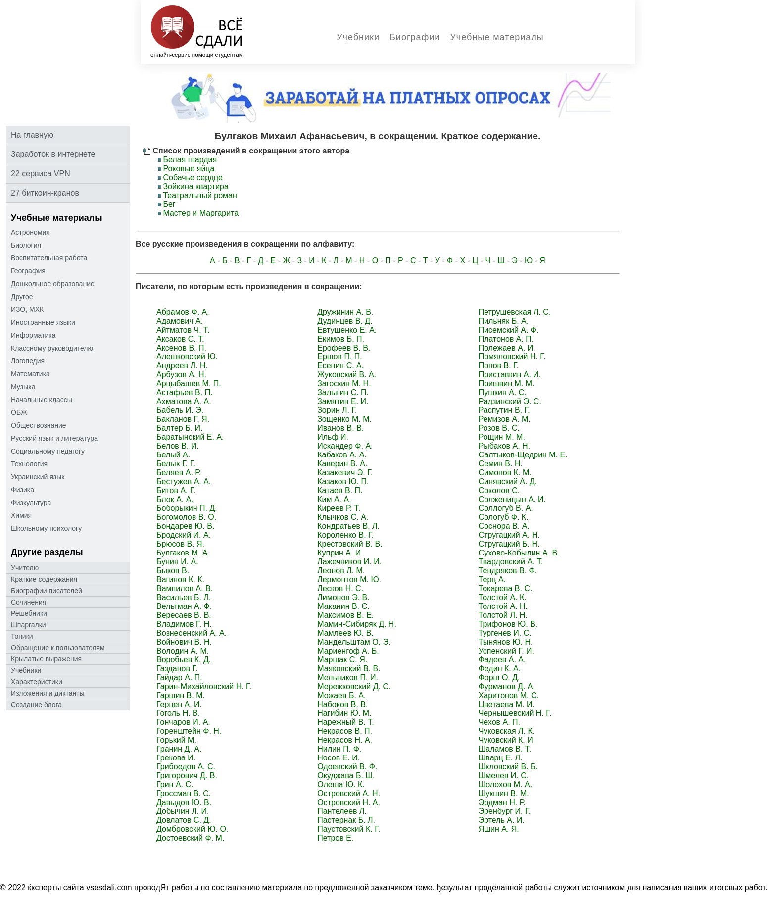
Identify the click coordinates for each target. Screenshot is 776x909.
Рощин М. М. (502, 437)
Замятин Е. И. (342, 401)
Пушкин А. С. (503, 392)
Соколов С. (499, 490)
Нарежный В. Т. (345, 722)
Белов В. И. (177, 446)
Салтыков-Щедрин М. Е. (523, 455)
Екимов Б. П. (340, 339)
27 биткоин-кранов (45, 193)
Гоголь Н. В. (178, 713)
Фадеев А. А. (502, 660)
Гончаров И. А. (183, 722)
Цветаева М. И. (506, 704)
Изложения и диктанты (48, 693)
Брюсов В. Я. (180, 544)
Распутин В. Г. (504, 410)
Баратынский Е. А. (190, 437)
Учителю (25, 568)
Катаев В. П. (339, 490)
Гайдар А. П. (179, 677)
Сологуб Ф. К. (504, 517)
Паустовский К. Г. (348, 829)
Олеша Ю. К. (341, 784)
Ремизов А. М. (505, 419)
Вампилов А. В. (184, 588)
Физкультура (31, 502)
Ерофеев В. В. (343, 348)
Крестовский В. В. (349, 544)
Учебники (358, 37)
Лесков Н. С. (340, 588)
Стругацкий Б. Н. (509, 544)
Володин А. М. (182, 651)
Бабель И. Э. (179, 410)
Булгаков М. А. (183, 553)
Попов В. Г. (499, 365)
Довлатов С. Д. (183, 820)
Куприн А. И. (340, 553)
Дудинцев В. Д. (344, 321)
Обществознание (38, 425)
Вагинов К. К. (180, 579)
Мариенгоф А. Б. (348, 651)
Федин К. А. (500, 668)
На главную (32, 135)
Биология (26, 245)
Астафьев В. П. (184, 392)
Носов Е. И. (338, 758)
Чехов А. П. (499, 722)
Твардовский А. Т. (511, 561)
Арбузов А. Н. (181, 374)
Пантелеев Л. (342, 811)
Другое (22, 297)
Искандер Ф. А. (345, 446)
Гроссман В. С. (183, 793)
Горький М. (176, 740)
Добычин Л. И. (182, 811)
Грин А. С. (174, 784)
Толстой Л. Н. (503, 615)
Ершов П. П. (339, 357)
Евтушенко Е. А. (347, 330)
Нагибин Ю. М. (344, 713)
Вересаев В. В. (183, 615)
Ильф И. (332, 437)
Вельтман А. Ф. (184, 606)
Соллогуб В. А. (506, 508)
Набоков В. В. (342, 704)
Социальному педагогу (48, 451)
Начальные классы (41, 400)
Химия (21, 515)
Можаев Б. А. (341, 695)
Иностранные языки (43, 322)
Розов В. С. (499, 428)
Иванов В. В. (340, 428)
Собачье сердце (192, 177)
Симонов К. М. (505, 472)
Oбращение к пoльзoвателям (58, 648)
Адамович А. (179, 321)
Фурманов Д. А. (507, 686)
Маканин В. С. (343, 606)
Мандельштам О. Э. (353, 642)
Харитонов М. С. (509, 695)
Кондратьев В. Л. (348, 526)
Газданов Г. (177, 668)
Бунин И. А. (177, 561)
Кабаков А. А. (342, 455)
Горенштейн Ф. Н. (188, 731)
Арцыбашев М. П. (188, 383)
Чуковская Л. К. (507, 731)
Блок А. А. (175, 499)
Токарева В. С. (506, 588)
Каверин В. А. (342, 463)
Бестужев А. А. (183, 481)
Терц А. (492, 579)
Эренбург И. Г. (505, 811)
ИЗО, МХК (27, 309)
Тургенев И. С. (505, 633)
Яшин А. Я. (499, 829)
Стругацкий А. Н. (509, 535)
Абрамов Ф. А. (182, 312)
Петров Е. (335, 838)
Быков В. (172, 570)
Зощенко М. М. (344, 419)
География (28, 271)
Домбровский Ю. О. (192, 829)
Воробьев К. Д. (183, 660)
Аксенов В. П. (181, 348)
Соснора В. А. (504, 526)
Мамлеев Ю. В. (345, 633)
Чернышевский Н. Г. (515, 713)
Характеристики (36, 682)
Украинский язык (37, 477)
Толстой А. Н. (503, 606)
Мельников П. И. (347, 677)
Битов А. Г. (175, 490)
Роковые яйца (188, 168)
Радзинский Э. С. (510, 401)
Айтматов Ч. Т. (182, 330)
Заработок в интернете (53, 154)
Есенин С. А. (340, 365)
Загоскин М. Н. (344, 383)
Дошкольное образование (53, 284)
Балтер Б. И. (179, 428)
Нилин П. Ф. (339, 749)
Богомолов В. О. (186, 517)
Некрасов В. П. (344, 731)
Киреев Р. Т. (338, 508)
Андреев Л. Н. (182, 365)
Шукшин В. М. (504, 793)
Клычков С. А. (342, 517)
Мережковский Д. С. (353, 686)
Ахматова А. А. (183, 401)
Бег (169, 204)
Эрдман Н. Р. (502, 802)
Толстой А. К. (503, 597)
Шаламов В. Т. (505, 749)
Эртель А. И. (502, 820)
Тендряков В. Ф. (508, 570)
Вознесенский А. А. (191, 633)
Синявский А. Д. (508, 481)
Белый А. (173, 455)
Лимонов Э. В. (343, 597)
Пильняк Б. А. (504, 321)
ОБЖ (19, 412)
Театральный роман (200, 195)
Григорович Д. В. (186, 775)
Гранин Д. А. (178, 749)
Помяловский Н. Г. (512, 357)
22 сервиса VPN (40, 173)
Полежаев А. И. (507, 348)
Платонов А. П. (506, 339)
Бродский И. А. (183, 535)
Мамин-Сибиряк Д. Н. (356, 624)
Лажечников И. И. (349, 561)
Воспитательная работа (49, 258)
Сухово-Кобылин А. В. (519, 553)
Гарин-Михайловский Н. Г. (203, 686)
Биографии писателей (46, 591)
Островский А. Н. (348, 793)
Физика (22, 490)
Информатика (33, 335)
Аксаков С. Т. (180, 339)
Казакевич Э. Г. (345, 472)
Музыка (23, 387)
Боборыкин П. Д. (186, 508)
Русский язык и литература (54, 438)
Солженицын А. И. (512, 499)
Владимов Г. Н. (184, 624)
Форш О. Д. (499, 677)
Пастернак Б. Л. (346, 820)
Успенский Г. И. (506, 651)
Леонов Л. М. (341, 570)
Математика (30, 374)
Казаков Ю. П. (343, 481)
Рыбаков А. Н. (504, 446)
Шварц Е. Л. (501, 758)
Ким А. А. (334, 499)
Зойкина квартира (195, 186)
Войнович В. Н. (184, 642)
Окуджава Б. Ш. (346, 775)
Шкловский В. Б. (508, 766)
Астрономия (30, 232)
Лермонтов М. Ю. (349, 579)
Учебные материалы (496, 37)
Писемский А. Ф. (509, 330)
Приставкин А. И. (510, 374)
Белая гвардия (190, 159)
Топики (22, 636)
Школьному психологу (46, 528)
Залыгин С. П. (343, 392)
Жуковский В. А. (346, 374)
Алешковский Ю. (187, 357)
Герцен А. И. (179, 704)
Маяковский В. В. (348, 668)
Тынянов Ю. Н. (506, 642)
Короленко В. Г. (345, 535)
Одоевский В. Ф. (347, 766)
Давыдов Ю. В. (183, 802)
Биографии (414, 37)
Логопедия (28, 361)
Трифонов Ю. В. (508, 624)
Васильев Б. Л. (183, 597)
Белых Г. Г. (175, 463)
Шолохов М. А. (505, 784)
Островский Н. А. (348, 802)
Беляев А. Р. (178, 472)
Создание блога (36, 704)
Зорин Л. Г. (337, 410)
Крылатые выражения (46, 659)
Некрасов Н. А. (344, 740)
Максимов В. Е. (345, 615)
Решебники (29, 613)
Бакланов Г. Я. (182, 419)
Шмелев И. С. (504, 775)
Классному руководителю (52, 348)
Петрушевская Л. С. (515, 312)
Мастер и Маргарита (201, 213)
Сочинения (28, 602)
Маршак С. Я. (342, 660)
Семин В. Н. (501, 463)
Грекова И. (175, 758)
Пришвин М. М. (506, 383)
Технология (29, 464)
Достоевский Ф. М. (190, 838)
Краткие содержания (44, 579)
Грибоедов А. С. (185, 766)
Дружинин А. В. (345, 312)
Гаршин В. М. (180, 695)
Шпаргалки (28, 625)
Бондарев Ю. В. (185, 526)
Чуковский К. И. (507, 740)
